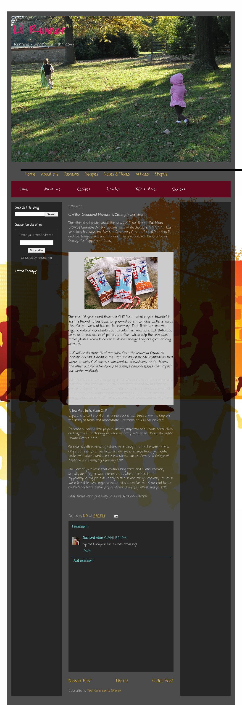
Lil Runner (40, 30)
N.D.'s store (146, 189)
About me (52, 189)
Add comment (83, 561)
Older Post (163, 681)
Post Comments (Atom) (104, 691)
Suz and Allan (93, 538)
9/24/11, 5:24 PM (115, 538)
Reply (87, 550)
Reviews (178, 189)
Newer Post (80, 681)
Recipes (83, 189)
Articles (113, 189)
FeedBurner (45, 258)
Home (24, 189)
